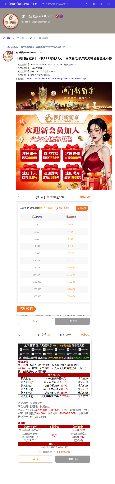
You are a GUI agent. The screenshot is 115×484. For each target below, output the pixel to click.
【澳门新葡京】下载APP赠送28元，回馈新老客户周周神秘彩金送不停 (35, 46)
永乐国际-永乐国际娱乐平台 (21, 3)
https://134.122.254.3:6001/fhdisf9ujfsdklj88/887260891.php (56, 78)
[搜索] (87, 4)
